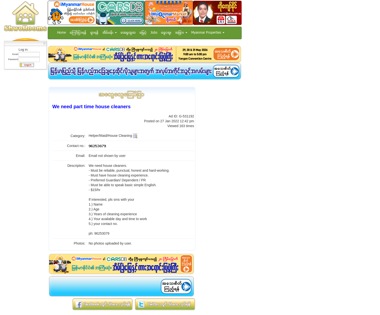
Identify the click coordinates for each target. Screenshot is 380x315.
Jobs (153, 32)
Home (61, 32)
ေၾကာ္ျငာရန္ (78, 32)
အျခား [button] (181, 32)
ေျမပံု (143, 32)
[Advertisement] (24, 144)
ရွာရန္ (94, 32)
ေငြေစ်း (166, 32)
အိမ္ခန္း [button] (110, 32)
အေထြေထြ (128, 32)
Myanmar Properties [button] (207, 32)
